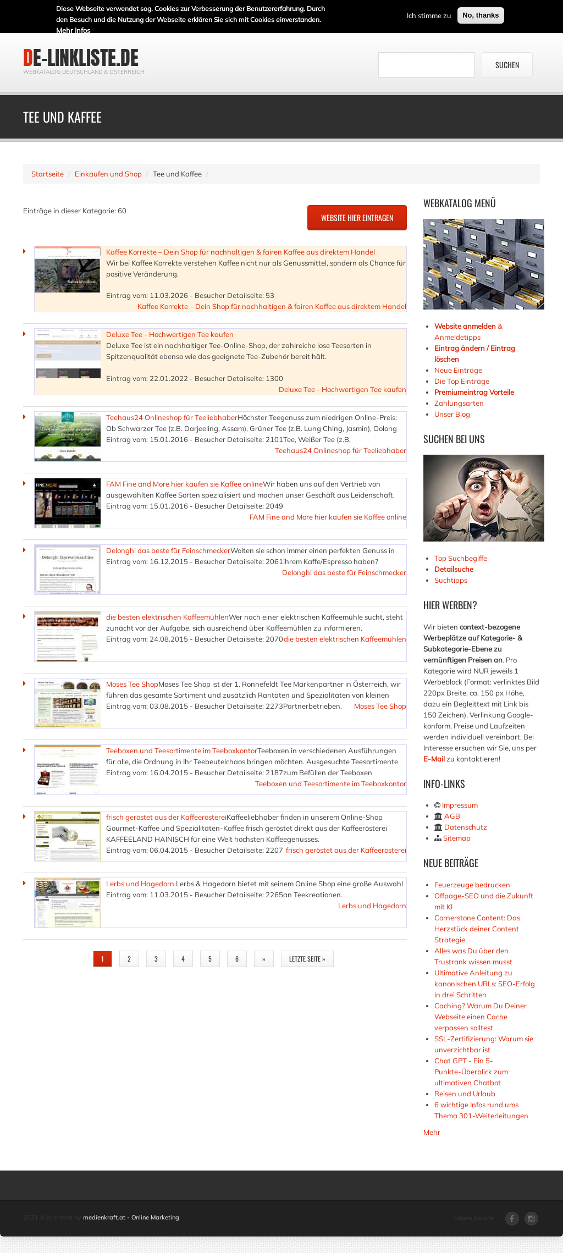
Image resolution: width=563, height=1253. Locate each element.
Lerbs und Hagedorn (141, 883)
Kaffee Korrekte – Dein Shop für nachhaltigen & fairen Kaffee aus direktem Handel (240, 251)
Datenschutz (465, 827)
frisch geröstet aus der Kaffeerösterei (166, 817)
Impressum (460, 805)
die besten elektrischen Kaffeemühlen (167, 616)
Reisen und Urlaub (464, 1093)
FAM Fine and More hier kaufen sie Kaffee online (184, 483)
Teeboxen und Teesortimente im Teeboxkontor (181, 750)
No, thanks (480, 14)
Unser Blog (453, 414)
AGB (452, 816)
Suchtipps (450, 580)
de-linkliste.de (81, 58)
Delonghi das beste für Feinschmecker (168, 550)
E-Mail (434, 758)
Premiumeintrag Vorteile (474, 392)
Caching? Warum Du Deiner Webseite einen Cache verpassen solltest (480, 1016)
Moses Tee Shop (132, 684)
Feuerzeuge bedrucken (472, 884)
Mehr (431, 1132)
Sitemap (457, 838)
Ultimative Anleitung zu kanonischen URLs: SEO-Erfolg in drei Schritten (484, 983)
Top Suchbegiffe (460, 558)
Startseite (47, 173)
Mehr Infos (73, 29)
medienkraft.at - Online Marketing (131, 1217)
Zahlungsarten (459, 403)
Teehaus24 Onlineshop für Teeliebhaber (172, 417)
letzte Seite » (307, 958)
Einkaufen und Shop (108, 173)
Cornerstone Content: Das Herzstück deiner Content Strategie (477, 928)
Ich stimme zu (429, 14)
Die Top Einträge (461, 381)
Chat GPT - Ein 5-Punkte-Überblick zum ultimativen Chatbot (471, 1071)
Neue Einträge (458, 370)
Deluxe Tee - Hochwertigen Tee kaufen (170, 334)
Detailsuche (453, 569)
